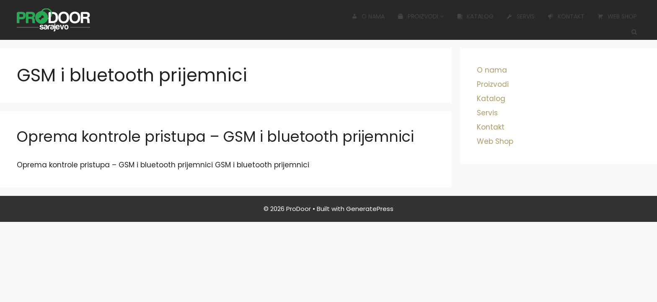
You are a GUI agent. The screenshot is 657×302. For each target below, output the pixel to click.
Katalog (475, 16)
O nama (368, 16)
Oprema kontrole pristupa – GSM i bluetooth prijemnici (215, 136)
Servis (521, 16)
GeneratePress (369, 208)
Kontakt (566, 16)
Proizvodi (421, 16)
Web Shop (617, 16)
